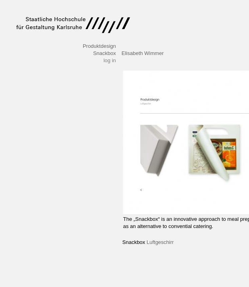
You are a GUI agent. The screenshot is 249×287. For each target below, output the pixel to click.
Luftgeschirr (160, 242)
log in (110, 60)
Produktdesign (99, 46)
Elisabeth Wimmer (142, 53)
